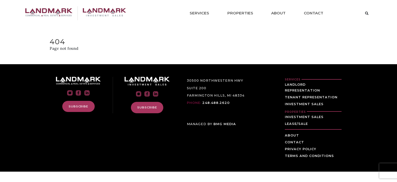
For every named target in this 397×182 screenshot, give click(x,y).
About (278, 13)
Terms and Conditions (309, 156)
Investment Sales (304, 104)
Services (199, 13)
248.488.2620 (216, 103)
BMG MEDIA (224, 124)
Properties (240, 13)
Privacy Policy (300, 149)
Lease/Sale (296, 124)
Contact (313, 13)
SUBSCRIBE (78, 106)
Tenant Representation (311, 97)
